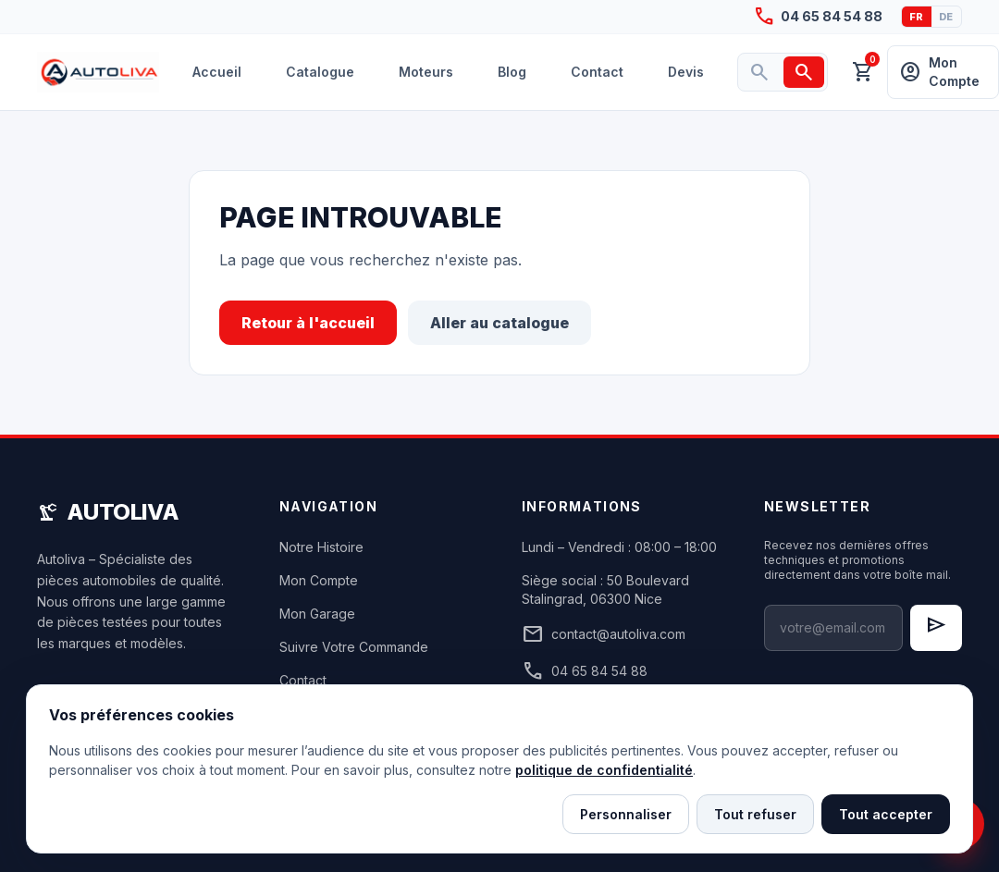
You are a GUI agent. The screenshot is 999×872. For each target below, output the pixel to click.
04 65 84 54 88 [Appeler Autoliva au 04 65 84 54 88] (817, 17)
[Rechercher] (803, 72)
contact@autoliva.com (603, 634)
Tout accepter (885, 814)
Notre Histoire (321, 547)
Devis (686, 72)
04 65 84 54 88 (585, 671)
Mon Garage (317, 613)
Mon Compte (318, 580)
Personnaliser (626, 814)
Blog (512, 72)
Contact (597, 72)
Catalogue (320, 72)
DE (946, 16)
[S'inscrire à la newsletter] (936, 628)
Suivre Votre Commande (353, 647)
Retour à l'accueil (308, 322)
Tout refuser (755, 814)
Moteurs (426, 72)
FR (916, 16)
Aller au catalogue (499, 322)
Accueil (216, 72)
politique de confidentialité (604, 770)
